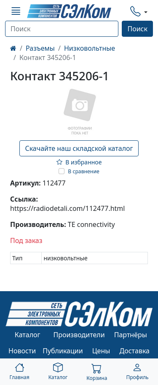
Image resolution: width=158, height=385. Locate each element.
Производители (78, 334)
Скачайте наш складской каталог (79, 148)
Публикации (63, 350)
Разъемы (40, 48)
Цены (101, 350)
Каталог (27, 334)
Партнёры (130, 334)
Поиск (137, 28)
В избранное (79, 162)
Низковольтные (89, 48)
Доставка (135, 350)
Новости (22, 350)
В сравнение (83, 171)
